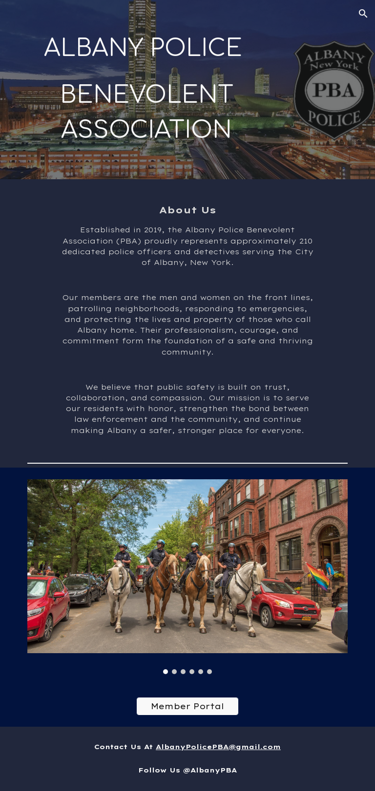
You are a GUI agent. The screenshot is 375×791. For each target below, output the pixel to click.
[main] (146, 89)
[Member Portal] (187, 706)
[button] (363, 13)
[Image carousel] (187, 576)
